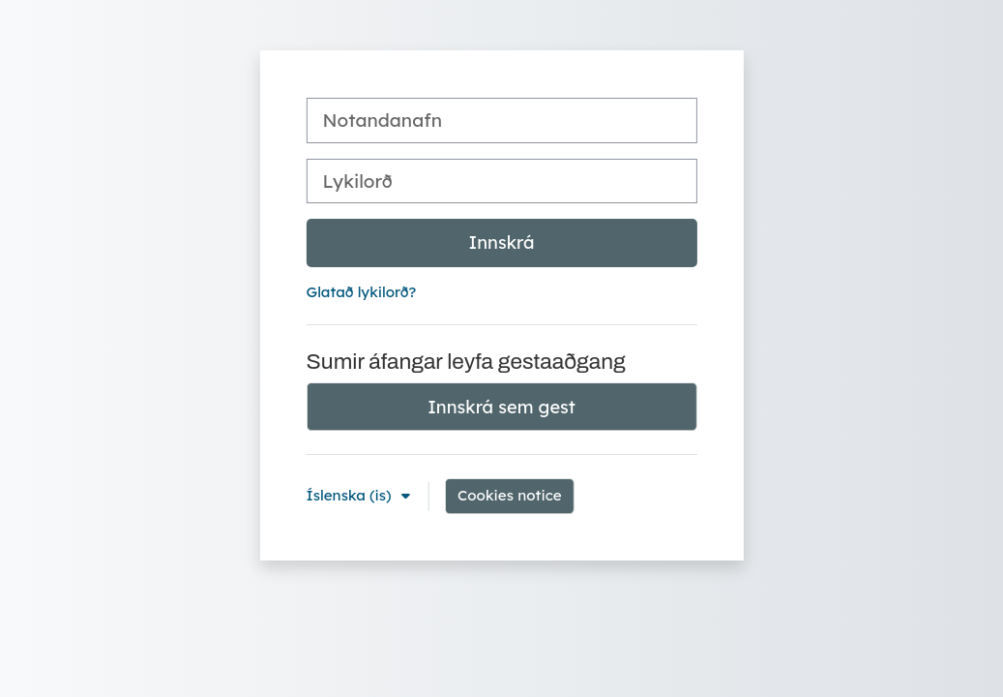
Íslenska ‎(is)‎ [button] (351, 495)
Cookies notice (509, 495)
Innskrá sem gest (501, 407)
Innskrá (502, 242)
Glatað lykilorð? (362, 292)
